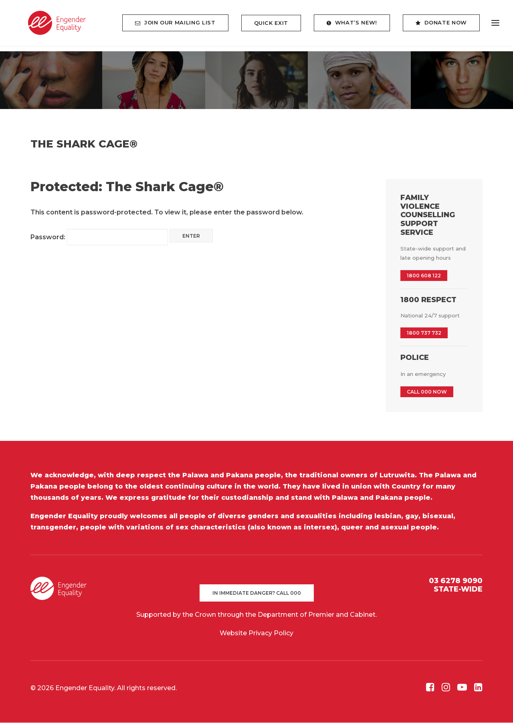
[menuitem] (178, 26)
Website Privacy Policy (256, 633)
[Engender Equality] (50, 26)
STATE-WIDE (458, 589)
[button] (430, 689)
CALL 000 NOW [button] (427, 392)
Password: (99, 237)
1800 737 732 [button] (424, 333)
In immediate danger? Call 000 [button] (256, 593)
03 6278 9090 (456, 581)
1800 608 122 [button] (424, 276)
